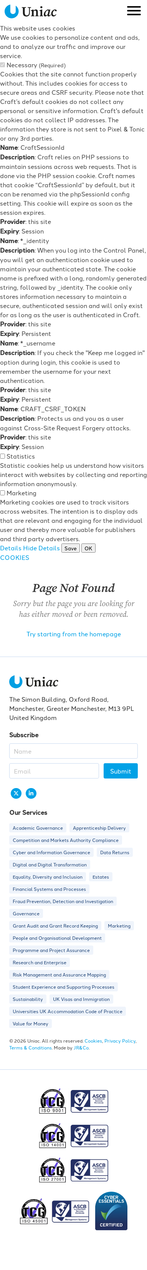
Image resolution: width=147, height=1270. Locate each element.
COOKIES (14, 557)
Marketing (21, 492)
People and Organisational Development (57, 937)
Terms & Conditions (30, 1047)
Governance (26, 913)
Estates (100, 876)
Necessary (36, 64)
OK (88, 548)
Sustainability (28, 999)
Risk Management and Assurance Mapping (59, 974)
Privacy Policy (119, 1040)
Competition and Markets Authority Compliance (66, 840)
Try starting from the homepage (73, 633)
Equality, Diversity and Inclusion (48, 876)
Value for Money (30, 1023)
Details (10, 547)
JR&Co (81, 1047)
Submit (120, 771)
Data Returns (114, 852)
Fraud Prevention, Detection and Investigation (63, 901)
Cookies (93, 1040)
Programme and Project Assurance (51, 950)
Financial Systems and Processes (49, 889)
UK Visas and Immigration (81, 999)
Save (70, 548)
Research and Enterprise (39, 962)
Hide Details (41, 547)
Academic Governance (38, 827)
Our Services (28, 812)
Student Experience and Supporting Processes (63, 986)
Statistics (21, 456)
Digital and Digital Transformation (50, 864)
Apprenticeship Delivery (99, 827)
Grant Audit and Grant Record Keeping (55, 925)
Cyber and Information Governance (51, 852)
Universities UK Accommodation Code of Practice (67, 1011)
